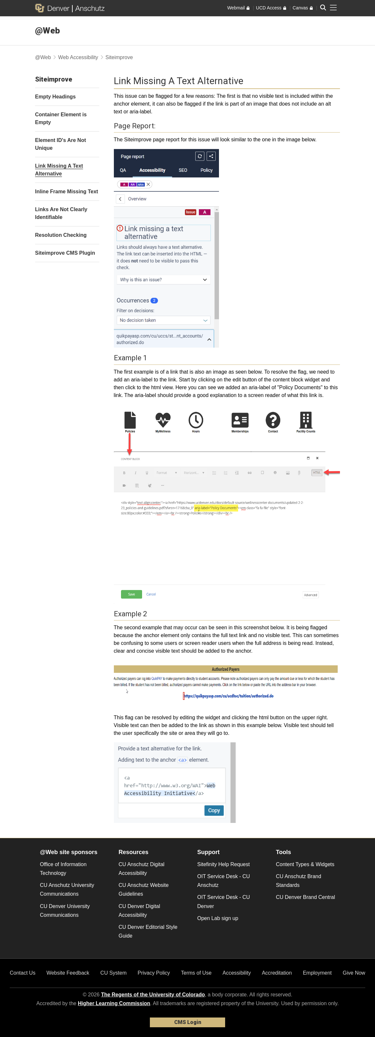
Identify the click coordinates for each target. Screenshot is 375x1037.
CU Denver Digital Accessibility (139, 910)
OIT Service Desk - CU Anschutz (223, 881)
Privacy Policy (154, 973)
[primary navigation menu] (333, 7)
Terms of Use (196, 973)
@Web (47, 30)
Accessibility (237, 973)
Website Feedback (67, 973)
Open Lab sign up (217, 918)
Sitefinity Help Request (223, 864)
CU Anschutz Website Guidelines (144, 889)
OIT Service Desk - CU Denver (223, 901)
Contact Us (22, 973)
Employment (317, 973)
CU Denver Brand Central (305, 897)
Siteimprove (119, 57)
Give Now (354, 973)
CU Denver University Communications (65, 910)
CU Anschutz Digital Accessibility (141, 869)
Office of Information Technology (63, 869)
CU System (113, 973)
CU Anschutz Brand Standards (298, 881)
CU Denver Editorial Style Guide (148, 931)
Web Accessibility (78, 57)
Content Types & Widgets (305, 864)
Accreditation (277, 973)
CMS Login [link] (187, 1022)
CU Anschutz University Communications (67, 889)
